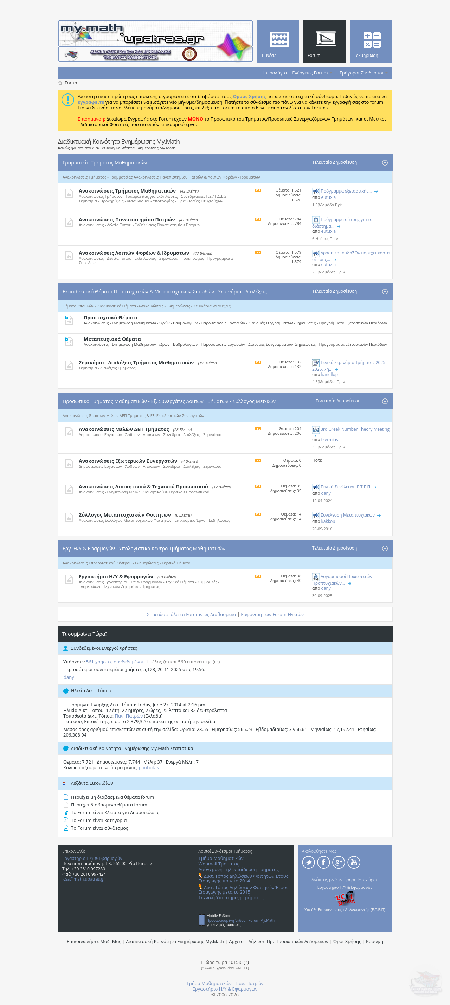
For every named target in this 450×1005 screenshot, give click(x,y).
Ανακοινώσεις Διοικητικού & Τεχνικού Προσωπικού (143, 486)
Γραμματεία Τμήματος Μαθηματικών (105, 162)
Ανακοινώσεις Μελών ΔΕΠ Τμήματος (124, 429)
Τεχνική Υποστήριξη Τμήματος (231, 897)
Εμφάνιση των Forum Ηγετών (272, 614)
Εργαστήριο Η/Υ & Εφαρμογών (116, 576)
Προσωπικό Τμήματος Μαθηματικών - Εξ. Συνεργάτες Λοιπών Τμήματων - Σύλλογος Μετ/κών (169, 401)
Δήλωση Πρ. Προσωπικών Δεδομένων (288, 941)
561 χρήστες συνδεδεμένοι (114, 662)
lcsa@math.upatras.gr (83, 879)
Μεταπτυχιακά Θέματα (112, 339)
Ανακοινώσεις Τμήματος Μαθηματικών (127, 190)
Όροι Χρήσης (347, 941)
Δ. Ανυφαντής (357, 909)
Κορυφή (374, 941)
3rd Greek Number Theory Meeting (355, 429)
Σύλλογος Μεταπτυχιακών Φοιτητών (125, 514)
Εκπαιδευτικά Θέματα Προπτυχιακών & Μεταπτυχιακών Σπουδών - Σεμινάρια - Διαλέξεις (165, 291)
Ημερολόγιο (274, 73)
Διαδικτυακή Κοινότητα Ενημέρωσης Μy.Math (175, 941)
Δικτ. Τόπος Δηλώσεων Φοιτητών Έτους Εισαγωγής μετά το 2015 (243, 889)
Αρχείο (236, 941)
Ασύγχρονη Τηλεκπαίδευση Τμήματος (239, 869)
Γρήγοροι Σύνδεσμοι (362, 73)
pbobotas (149, 767)
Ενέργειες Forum (310, 73)
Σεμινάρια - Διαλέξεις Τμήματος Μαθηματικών (136, 362)
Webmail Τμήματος (219, 864)
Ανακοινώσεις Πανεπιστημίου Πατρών (127, 219)
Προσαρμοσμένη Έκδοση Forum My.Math (241, 920)
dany (69, 677)
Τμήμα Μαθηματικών (221, 858)
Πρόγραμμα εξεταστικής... (346, 191)
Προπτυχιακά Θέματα (110, 317)
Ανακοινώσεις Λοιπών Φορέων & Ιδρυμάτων (134, 252)
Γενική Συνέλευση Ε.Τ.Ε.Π (345, 487)
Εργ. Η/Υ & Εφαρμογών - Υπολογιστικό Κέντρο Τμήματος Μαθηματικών (144, 548)
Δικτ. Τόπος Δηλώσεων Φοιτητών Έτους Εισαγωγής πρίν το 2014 (243, 878)
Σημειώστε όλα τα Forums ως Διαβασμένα (191, 614)
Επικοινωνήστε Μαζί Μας (94, 941)
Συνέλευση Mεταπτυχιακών (348, 515)
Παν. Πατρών (129, 716)
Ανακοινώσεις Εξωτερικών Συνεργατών (128, 461)
